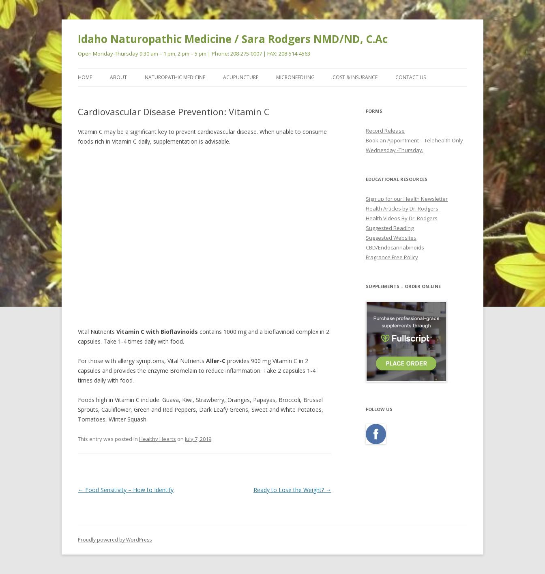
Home (85, 77)
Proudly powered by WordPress (115, 539)
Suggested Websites (391, 237)
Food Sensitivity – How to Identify (126, 490)
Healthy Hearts (157, 439)
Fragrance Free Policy (392, 257)
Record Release (385, 130)
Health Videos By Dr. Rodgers (402, 218)
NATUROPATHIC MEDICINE (175, 77)
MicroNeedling (295, 77)
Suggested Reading (390, 228)
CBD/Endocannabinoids (395, 247)
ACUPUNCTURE (240, 77)
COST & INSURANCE (355, 77)
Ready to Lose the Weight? (292, 490)
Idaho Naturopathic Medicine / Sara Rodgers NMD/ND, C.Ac (233, 39)
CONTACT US (410, 77)
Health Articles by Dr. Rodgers (402, 208)
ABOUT (118, 77)
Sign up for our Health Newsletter (407, 198)
